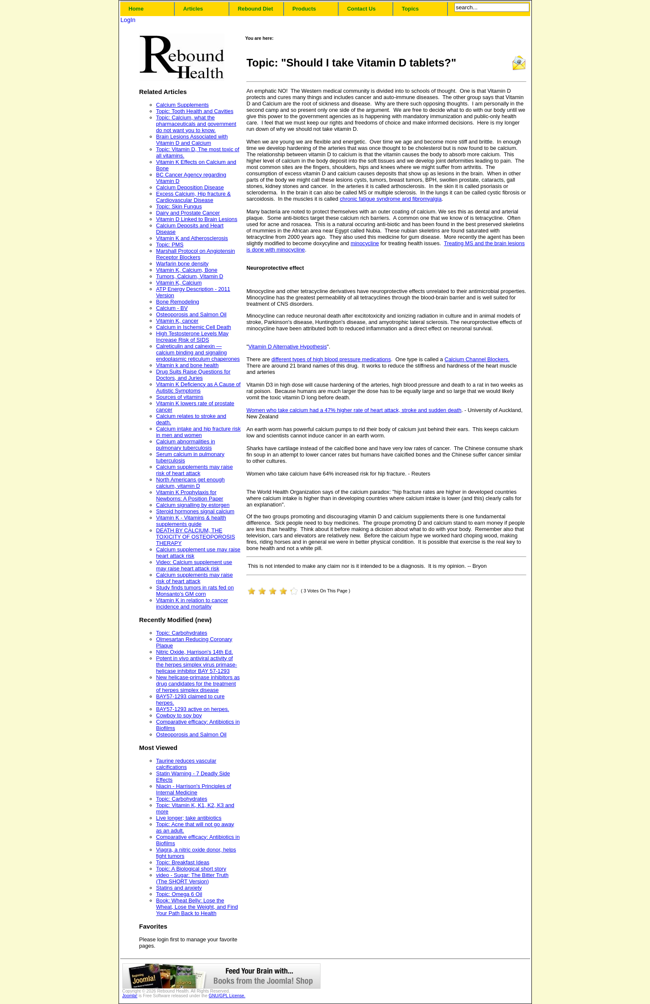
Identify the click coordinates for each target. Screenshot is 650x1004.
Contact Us (361, 9)
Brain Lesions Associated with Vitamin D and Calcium (192, 139)
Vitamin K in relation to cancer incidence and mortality (192, 603)
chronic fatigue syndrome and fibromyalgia (390, 199)
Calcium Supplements (182, 105)
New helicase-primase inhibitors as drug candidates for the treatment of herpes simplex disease (198, 683)
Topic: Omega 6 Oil (179, 894)
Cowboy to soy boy (179, 715)
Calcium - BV (172, 308)
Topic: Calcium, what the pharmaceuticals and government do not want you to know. (196, 123)
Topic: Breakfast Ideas (183, 862)
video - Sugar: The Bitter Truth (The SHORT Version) (192, 878)
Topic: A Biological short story (191, 869)
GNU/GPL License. (227, 995)
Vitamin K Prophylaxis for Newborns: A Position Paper (190, 495)
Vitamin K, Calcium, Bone (187, 270)
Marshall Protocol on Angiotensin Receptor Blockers (195, 254)
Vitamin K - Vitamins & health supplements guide (191, 520)
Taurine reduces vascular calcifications (186, 764)
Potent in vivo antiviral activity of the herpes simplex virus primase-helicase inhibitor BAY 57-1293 (196, 664)
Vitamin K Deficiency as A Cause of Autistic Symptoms (198, 387)
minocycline (365, 243)
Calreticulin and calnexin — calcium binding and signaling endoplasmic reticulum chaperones (198, 352)
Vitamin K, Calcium (179, 282)
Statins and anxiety (179, 888)
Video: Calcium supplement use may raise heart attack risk (194, 565)
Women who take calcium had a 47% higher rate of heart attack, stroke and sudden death (354, 410)
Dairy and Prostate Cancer (188, 213)
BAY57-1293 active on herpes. (193, 709)
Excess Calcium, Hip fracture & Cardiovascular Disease (193, 197)
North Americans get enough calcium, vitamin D (190, 482)
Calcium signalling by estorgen (193, 505)
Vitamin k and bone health (187, 365)
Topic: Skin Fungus (179, 206)
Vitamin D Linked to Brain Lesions (197, 219)
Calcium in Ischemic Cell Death (193, 327)
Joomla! (130, 995)
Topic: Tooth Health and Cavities (195, 111)
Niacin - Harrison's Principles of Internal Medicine (193, 789)
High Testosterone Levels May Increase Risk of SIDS (192, 336)
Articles (193, 9)
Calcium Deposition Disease (190, 187)
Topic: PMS (170, 244)
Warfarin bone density (182, 263)
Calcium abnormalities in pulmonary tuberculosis (185, 444)
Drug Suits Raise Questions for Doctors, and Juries (193, 374)
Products (304, 9)
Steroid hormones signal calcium (195, 511)
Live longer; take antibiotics (188, 818)
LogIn (128, 20)
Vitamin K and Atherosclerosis (192, 238)
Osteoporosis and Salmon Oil (191, 314)
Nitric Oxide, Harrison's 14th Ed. (194, 652)
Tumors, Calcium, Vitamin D (190, 276)
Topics (410, 9)
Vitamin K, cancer (177, 321)
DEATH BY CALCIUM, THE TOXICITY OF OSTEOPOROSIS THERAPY (195, 536)
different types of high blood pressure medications (331, 359)
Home (136, 9)
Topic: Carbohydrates (181, 633)
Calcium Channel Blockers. (477, 359)
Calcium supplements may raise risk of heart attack (194, 470)
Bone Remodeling (177, 302)
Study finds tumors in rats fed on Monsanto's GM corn (195, 590)
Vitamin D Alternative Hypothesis (287, 346)
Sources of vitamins (180, 397)
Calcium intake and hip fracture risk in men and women (198, 432)
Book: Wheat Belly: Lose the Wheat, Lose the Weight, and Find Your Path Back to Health (197, 906)
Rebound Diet (255, 9)
